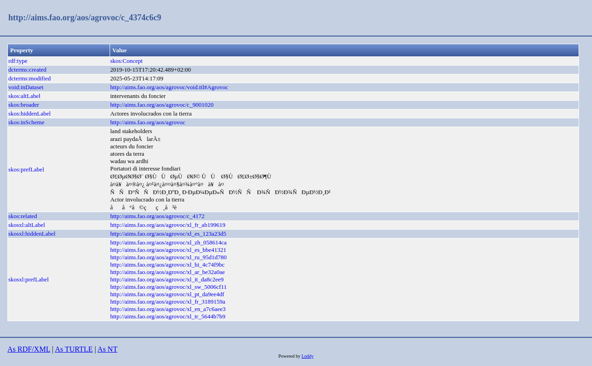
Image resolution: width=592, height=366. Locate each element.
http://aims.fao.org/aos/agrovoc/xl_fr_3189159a (167, 301)
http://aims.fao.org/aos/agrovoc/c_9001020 (162, 104)
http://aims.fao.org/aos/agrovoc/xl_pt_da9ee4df (167, 294)
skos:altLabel (24, 95)
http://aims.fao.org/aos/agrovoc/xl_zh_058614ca (168, 242)
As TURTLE (74, 349)
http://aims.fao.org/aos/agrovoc (147, 122)
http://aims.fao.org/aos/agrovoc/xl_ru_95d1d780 (168, 257)
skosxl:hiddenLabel (32, 233)
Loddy (308, 356)
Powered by (290, 356)
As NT (107, 349)
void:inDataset (25, 87)
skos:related (22, 216)
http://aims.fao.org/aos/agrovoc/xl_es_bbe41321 (168, 249)
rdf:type (17, 60)
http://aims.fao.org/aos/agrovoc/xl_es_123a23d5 (168, 233)
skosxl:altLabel (26, 224)
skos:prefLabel (26, 169)
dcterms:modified (29, 78)
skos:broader (23, 104)
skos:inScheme (26, 122)
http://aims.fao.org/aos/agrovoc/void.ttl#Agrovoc (169, 87)
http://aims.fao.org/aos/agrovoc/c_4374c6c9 (84, 17)
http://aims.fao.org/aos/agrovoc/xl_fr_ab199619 (167, 224)
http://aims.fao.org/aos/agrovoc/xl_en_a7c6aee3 (168, 308)
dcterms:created (27, 69)
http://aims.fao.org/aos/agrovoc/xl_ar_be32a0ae (167, 271)
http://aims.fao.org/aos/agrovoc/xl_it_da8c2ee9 (166, 279)
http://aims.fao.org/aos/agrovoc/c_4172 (157, 216)
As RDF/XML (28, 349)
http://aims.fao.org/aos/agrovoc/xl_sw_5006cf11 (168, 286)
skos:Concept (126, 60)
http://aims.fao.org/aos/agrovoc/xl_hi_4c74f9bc (167, 264)
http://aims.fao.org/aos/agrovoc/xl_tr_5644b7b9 (167, 316)
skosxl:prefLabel (28, 279)
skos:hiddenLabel (29, 113)
